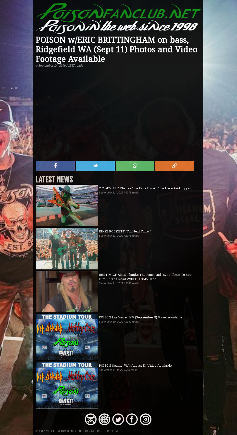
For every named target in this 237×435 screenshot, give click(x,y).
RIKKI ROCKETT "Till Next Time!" (125, 231)
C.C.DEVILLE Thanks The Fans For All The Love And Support (146, 188)
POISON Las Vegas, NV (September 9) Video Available (140, 317)
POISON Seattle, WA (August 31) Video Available (135, 365)
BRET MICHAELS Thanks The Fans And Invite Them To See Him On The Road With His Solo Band (145, 276)
